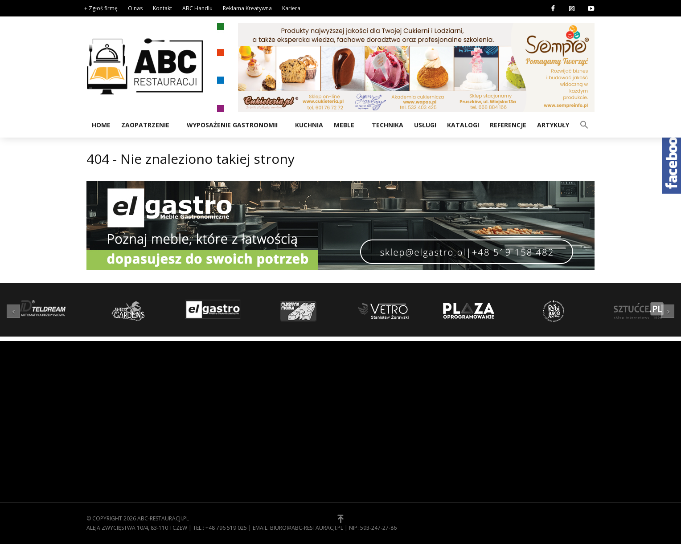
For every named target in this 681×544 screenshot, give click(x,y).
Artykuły (553, 125)
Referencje (508, 125)
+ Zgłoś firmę (101, 8)
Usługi (425, 125)
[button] (584, 124)
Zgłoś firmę (365, 431)
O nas (135, 8)
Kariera (291, 8)
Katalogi (463, 125)
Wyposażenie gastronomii (232, 125)
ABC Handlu (197, 8)
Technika (387, 125)
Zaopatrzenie (145, 125)
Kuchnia (309, 125)
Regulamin (363, 404)
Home (101, 125)
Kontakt (162, 8)
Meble (344, 125)
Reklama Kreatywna (247, 8)
